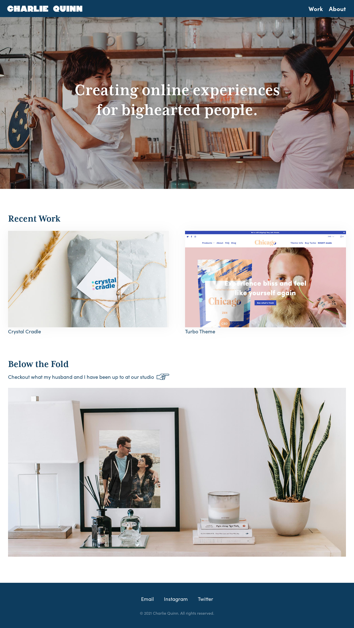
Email (147, 598)
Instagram (176, 598)
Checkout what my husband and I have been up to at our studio (88, 376)
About (337, 8)
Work (315, 8)
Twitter (205, 598)
